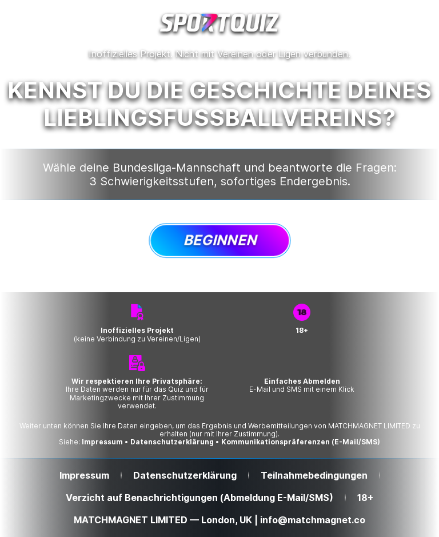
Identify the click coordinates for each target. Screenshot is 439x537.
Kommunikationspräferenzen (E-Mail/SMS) (300, 441)
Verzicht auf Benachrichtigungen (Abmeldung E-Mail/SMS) (199, 497)
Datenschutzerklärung (172, 442)
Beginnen (220, 240)
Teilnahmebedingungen (314, 475)
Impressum (102, 442)
